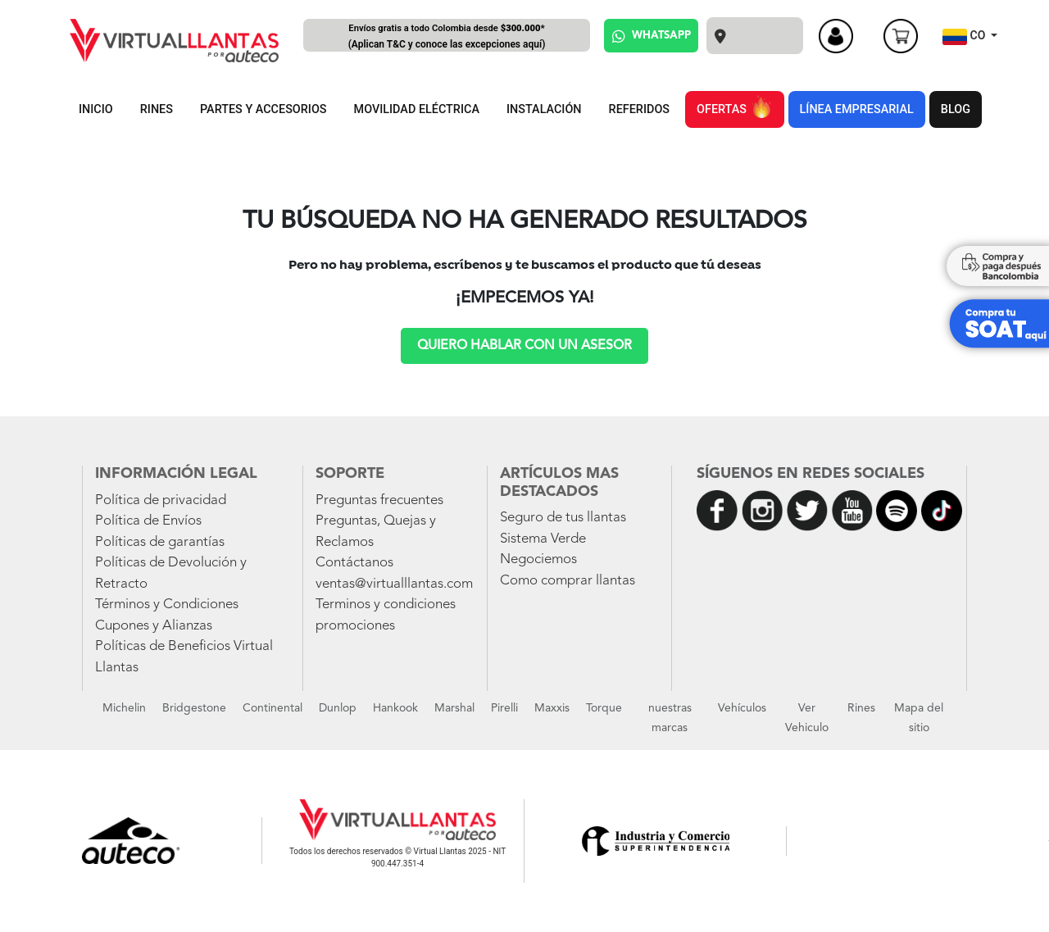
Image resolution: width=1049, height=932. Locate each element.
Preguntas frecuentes (379, 500)
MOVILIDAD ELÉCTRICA (416, 109)
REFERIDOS (639, 109)
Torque (604, 708)
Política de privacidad (160, 500)
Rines (861, 708)
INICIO (96, 109)
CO (965, 37)
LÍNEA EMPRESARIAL (857, 109)
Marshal (454, 708)
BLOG (955, 109)
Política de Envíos (148, 521)
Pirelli (504, 708)
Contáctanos (354, 563)
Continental (272, 708)
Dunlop (337, 708)
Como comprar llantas (567, 581)
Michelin (124, 708)
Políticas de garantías (160, 542)
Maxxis (552, 708)
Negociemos (538, 559)
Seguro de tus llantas (563, 518)
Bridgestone (194, 708)
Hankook (395, 708)
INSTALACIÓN (544, 109)
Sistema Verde (543, 539)
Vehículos (742, 708)
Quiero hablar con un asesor (524, 345)
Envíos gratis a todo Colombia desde (447, 37)
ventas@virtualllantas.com (394, 584)
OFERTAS (734, 106)
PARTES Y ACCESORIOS (263, 109)
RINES (156, 109)
